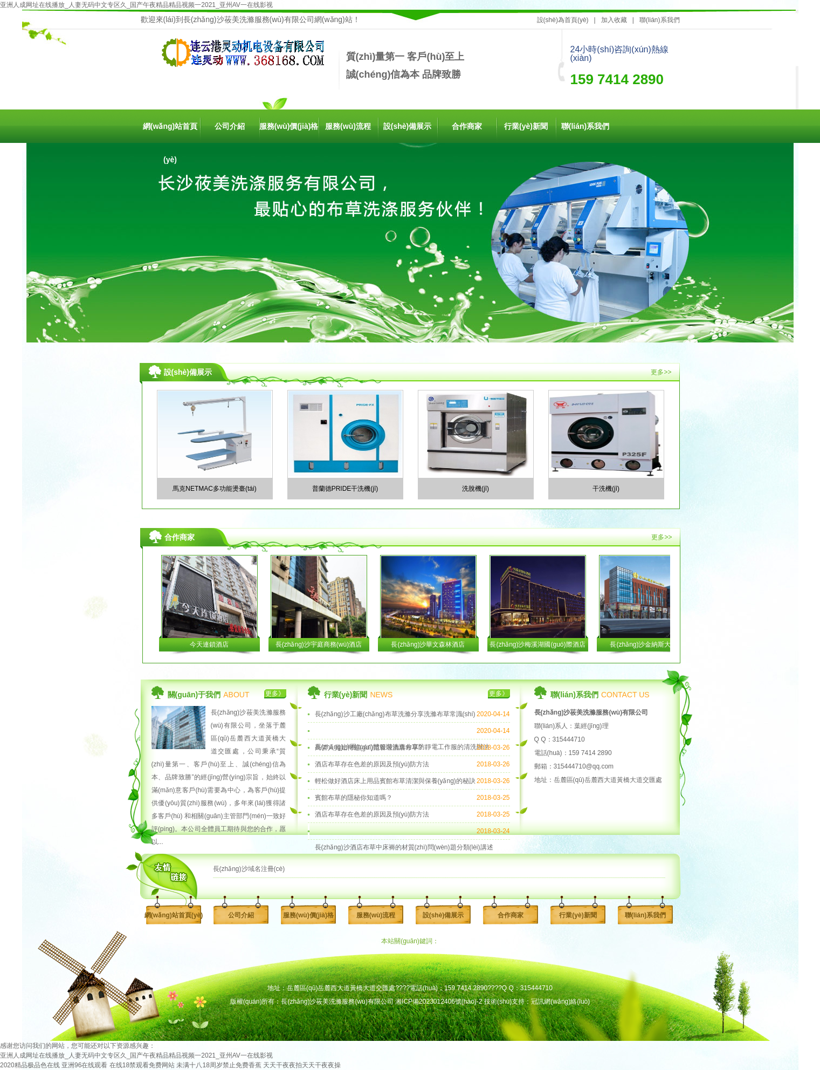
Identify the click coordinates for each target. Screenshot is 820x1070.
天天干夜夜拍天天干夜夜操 (302, 1065)
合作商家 (467, 126)
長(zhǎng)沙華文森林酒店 (428, 644)
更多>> (661, 372)
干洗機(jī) (605, 488)
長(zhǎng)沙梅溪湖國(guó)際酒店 (537, 644)
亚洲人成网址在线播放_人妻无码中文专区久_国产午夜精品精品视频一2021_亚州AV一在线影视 (136, 5)
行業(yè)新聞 (526, 126)
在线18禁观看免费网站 (142, 1065)
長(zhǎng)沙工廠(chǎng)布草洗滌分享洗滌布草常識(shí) (395, 714)
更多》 (275, 693)
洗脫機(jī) (475, 488)
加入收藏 (614, 20)
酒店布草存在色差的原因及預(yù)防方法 (372, 764)
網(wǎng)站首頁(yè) (170, 132)
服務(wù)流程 (348, 126)
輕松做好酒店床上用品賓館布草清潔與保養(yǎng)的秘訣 (395, 781)
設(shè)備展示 (407, 126)
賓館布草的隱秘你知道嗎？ (353, 797)
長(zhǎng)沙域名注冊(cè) (249, 869)
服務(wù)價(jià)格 (289, 126)
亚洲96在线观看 (84, 1065)
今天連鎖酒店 (209, 644)
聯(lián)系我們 (659, 20)
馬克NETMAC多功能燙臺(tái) (214, 488)
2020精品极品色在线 (30, 1065)
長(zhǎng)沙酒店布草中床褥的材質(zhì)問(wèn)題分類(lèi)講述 (404, 847)
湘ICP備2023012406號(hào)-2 (438, 1001)
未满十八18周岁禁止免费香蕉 (218, 1065)
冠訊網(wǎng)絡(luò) (560, 1001)
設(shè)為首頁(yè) (563, 20)
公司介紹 (230, 126)
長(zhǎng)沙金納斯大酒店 (647, 644)
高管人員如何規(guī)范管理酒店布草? (368, 747)
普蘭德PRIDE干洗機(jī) (345, 488)
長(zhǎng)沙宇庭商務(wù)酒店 (318, 644)
